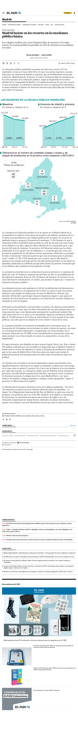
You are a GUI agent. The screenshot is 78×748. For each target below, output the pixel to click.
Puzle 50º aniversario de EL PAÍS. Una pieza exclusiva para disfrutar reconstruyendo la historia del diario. (53, 646)
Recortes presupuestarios (48, 435)
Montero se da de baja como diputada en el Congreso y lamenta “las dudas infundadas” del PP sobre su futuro (38, 571)
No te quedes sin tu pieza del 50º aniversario (46, 690)
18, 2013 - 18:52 (41, 58)
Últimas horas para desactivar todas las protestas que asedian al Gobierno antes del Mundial (39, 540)
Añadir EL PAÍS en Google (68, 63)
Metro (47, 24)
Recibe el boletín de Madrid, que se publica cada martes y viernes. (25, 416)
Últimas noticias (59, 24)
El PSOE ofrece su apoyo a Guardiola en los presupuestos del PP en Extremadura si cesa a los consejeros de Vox (39, 557)
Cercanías (41, 24)
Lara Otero (46, 55)
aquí (31, 449)
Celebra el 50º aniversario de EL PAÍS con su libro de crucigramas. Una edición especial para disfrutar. (54, 668)
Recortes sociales (20, 435)
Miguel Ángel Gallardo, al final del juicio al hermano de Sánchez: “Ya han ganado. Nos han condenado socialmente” (40, 553)
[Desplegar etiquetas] (74, 435)
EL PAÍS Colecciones (39, 591)
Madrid (6, 19)
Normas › (73, 425)
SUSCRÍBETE (67, 13)
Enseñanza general (63, 435)
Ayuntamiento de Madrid (29, 24)
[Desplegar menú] (3, 13)
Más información (7, 444)
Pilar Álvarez (32, 55)
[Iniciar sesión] (74, 13)
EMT (52, 24)
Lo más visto (6, 548)
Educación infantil (7, 435)
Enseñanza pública (32, 435)
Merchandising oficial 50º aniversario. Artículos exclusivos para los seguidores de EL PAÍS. (35, 640)
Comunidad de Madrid (14, 24)
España (4, 24)
